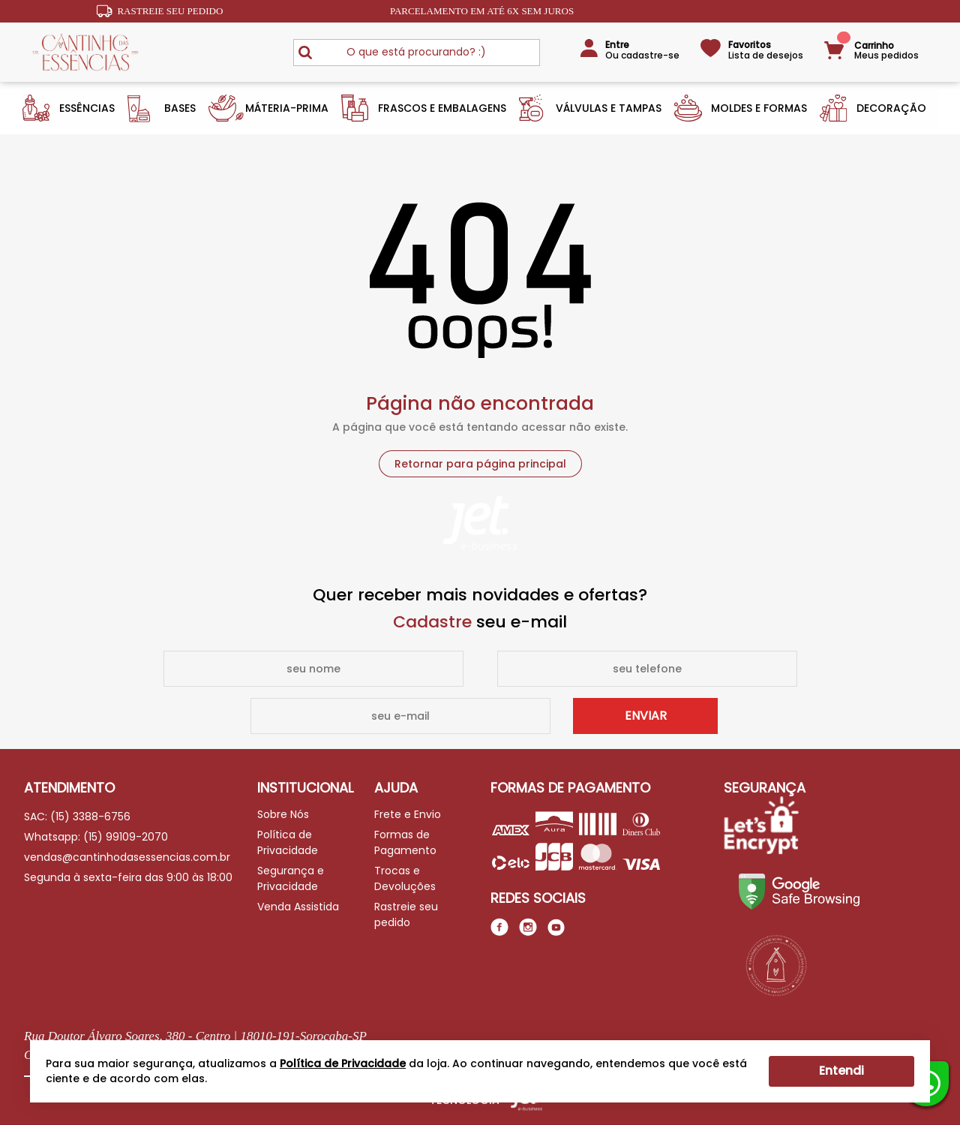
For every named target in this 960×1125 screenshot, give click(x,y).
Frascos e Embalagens (442, 108)
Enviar (646, 715)
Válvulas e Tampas (609, 108)
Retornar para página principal (480, 463)
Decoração (891, 108)
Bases (180, 108)
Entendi (841, 1070)
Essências (87, 108)
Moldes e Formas (759, 108)
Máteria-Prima (286, 108)
